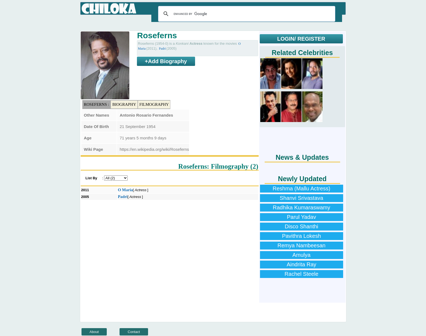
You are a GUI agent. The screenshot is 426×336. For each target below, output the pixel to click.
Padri (162, 48)
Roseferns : (96, 104)
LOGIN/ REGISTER (301, 39)
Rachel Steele (301, 274)
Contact (134, 332)
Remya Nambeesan (301, 245)
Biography (124, 104)
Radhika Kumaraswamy (301, 207)
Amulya (301, 255)
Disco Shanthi (301, 226)
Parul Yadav (301, 217)
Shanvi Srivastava (301, 198)
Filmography (154, 104)
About (94, 332)
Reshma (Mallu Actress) (301, 188)
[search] (246, 14)
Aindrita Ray (301, 264)
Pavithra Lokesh (301, 236)
